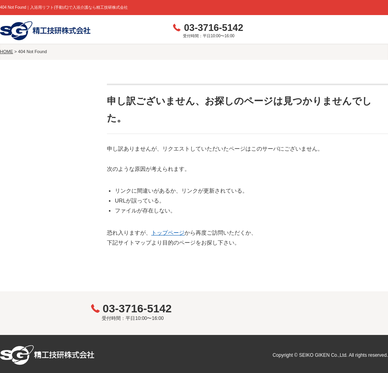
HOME (6, 51)
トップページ (167, 233)
